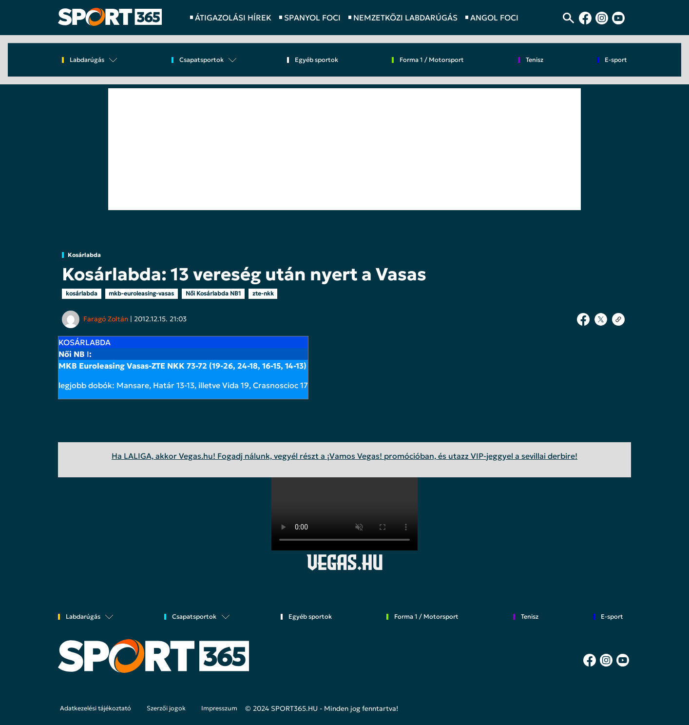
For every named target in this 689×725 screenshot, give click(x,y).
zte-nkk (263, 293)
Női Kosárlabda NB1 (213, 293)
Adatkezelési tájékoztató (95, 708)
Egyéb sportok (316, 60)
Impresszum (219, 708)
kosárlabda (81, 293)
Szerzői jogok (166, 708)
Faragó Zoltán (105, 318)
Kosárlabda (84, 255)
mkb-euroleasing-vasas (141, 293)
